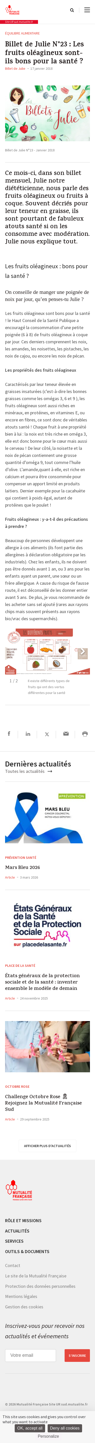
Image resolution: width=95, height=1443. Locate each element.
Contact (12, 1265)
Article (10, 877)
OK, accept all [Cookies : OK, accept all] (30, 1428)
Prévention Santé (20, 857)
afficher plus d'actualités (47, 1146)
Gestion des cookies (24, 1307)
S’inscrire (77, 1355)
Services (14, 1241)
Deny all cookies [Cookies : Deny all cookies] (65, 1428)
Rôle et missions (23, 1220)
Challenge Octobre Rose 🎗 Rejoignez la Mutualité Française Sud (43, 1103)
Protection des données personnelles (40, 1286)
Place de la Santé (20, 965)
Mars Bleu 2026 (22, 868)
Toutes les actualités (28, 771)
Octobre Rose (17, 1086)
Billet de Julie (15, 68)
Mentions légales (21, 1296)
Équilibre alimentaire (22, 33)
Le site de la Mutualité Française (35, 1276)
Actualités (17, 1231)
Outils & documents (27, 1251)
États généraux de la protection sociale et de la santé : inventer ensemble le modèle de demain (42, 982)
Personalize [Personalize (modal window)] (48, 1436)
